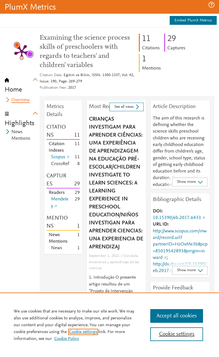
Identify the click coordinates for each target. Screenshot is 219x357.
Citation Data (50, 75)
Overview (20, 100)
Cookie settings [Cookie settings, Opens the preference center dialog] (176, 334)
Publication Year (53, 88)
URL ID (160, 224)
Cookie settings (83, 332)
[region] (109, 325)
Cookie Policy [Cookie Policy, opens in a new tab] (66, 338)
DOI (157, 211)
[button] (211, 4)
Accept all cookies (177, 316)
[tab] (22, 83)
